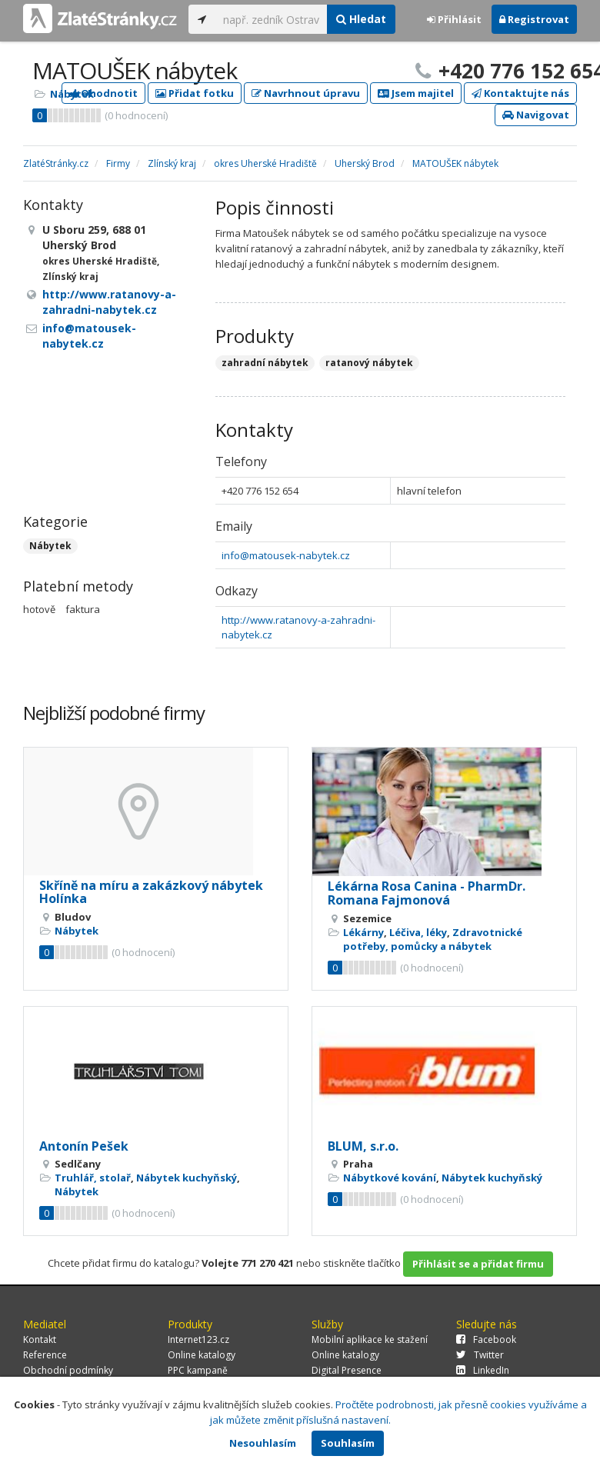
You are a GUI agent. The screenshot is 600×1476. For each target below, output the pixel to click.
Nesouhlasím (262, 1443)
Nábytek (72, 94)
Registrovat (534, 19)
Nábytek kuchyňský (186, 1177)
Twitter (480, 1354)
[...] (271, 19)
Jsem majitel (416, 93)
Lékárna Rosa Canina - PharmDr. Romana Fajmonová (426, 893)
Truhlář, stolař (93, 1177)
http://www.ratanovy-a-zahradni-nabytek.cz (109, 302)
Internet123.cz (198, 1339)
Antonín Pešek (83, 1146)
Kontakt (39, 1339)
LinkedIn (482, 1370)
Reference (45, 1354)
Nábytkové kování (389, 1177)
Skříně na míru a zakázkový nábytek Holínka (151, 892)
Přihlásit (454, 19)
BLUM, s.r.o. (363, 1146)
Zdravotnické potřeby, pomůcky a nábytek (432, 939)
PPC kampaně (198, 1370)
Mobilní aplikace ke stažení (370, 1339)
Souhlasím (348, 1443)
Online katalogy (201, 1354)
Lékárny (363, 932)
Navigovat (535, 115)
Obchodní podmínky (68, 1370)
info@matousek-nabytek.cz (286, 555)
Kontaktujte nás (520, 93)
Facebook (486, 1339)
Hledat (361, 19)
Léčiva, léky (418, 932)
